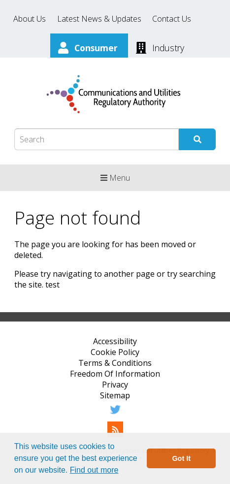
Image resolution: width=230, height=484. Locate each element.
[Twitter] (115, 414)
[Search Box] (96, 139)
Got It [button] (181, 458)
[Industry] (160, 46)
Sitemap (115, 395)
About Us (29, 18)
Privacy (115, 384)
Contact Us (171, 18)
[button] (122, 471)
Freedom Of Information (115, 373)
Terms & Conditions (115, 362)
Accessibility (115, 341)
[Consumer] (89, 46)
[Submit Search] (197, 139)
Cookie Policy (115, 352)
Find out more (94, 470)
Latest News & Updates (99, 18)
